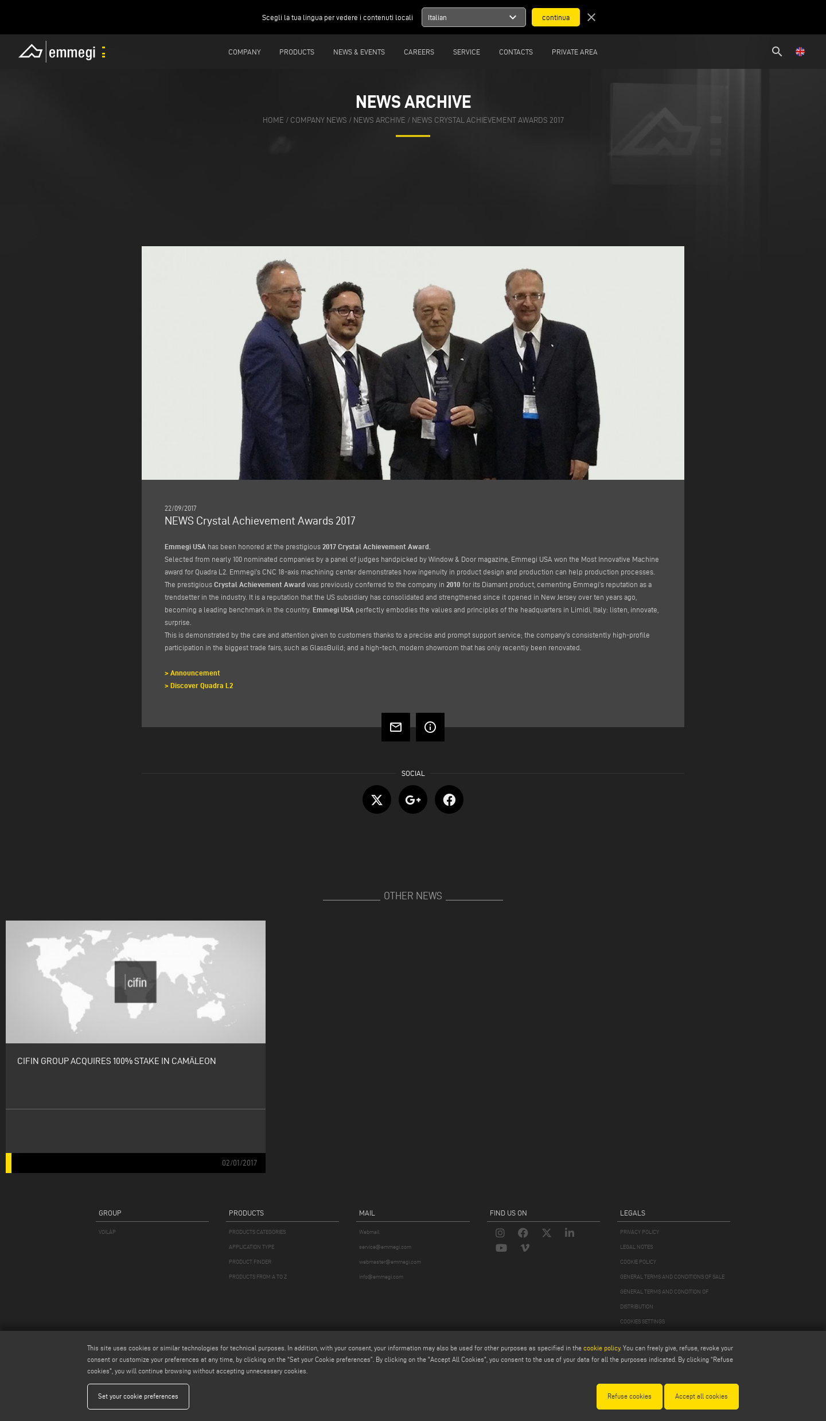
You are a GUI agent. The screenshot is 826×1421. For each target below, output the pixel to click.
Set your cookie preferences (138, 1396)
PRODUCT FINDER (250, 1262)
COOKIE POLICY (638, 1262)
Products (296, 52)
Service (466, 52)
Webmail (369, 1232)
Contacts (516, 52)
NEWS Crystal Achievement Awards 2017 (488, 120)
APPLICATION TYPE (251, 1247)
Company (244, 52)
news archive (379, 120)
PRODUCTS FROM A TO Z (258, 1277)
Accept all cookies (701, 1396)
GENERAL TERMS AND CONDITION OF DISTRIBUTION (664, 1299)
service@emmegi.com (385, 1247)
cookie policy (601, 1348)
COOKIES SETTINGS (642, 1321)
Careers (419, 52)
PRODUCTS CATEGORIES (257, 1232)
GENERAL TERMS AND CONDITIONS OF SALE (672, 1277)
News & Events (359, 52)
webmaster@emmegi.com (390, 1262)
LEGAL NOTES (636, 1247)
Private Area (575, 52)
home (273, 120)
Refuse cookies (629, 1396)
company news (318, 120)
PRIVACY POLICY (639, 1232)
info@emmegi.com (381, 1277)
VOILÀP (107, 1232)
